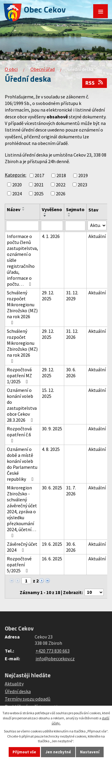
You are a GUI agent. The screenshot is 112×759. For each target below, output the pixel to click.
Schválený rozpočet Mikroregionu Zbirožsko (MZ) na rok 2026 (22, 307)
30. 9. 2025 (52, 429)
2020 (17, 185)
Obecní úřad (42, 69)
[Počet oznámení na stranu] (94, 592)
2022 (60, 185)
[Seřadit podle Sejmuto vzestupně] (69, 213)
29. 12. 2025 (48, 296)
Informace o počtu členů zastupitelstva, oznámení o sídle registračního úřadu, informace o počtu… (22, 260)
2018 (61, 176)
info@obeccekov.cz (55, 658)
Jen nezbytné (58, 752)
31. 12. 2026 (72, 334)
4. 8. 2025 (51, 449)
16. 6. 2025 (52, 559)
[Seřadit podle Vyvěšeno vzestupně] (45, 213)
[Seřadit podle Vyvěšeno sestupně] (45, 216)
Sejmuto (75, 209)
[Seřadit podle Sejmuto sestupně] (69, 216)
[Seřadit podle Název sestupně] (23, 210)
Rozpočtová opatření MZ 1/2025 (19, 375)
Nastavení (89, 752)
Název (13, 209)
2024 (17, 194)
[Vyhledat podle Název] (22, 226)
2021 (39, 185)
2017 (39, 176)
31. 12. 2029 (72, 296)
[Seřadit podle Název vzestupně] (23, 207)
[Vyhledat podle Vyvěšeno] (52, 226)
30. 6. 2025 (52, 488)
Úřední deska (18, 691)
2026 (60, 194)
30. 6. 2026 (71, 372)
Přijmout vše (24, 752)
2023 (82, 185)
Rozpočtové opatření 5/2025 (19, 564)
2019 (83, 176)
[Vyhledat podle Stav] (97, 225)
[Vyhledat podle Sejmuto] (75, 226)
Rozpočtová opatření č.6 (19, 434)
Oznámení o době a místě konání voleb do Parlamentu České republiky (22, 464)
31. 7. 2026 (71, 491)
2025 (39, 194)
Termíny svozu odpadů (27, 699)
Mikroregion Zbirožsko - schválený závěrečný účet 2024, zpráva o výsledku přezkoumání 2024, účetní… (22, 511)
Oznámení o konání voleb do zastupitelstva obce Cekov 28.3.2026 (22, 405)
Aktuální (97, 236)
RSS (94, 83)
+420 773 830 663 (53, 651)
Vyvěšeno (52, 209)
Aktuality (14, 684)
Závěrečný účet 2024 (22, 547)
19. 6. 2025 (52, 544)
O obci (11, 69)
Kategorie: (15, 175)
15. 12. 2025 (48, 393)
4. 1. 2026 (51, 236)
